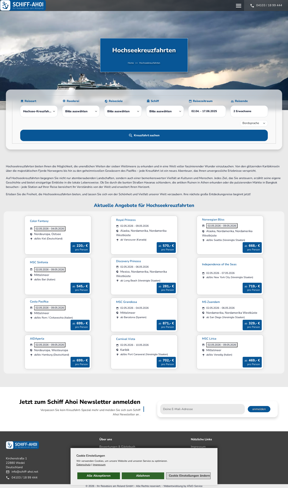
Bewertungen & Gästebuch (117, 447)
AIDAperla (37, 339)
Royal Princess (126, 220)
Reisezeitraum (203, 101)
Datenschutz (199, 462)
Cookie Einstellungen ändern (189, 476)
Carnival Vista (125, 339)
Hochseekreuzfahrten (149, 62)
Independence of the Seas (219, 264)
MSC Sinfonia (39, 262)
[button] (249, 111)
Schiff (155, 101)
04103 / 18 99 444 (24, 478)
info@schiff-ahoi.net (25, 472)
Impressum (198, 447)
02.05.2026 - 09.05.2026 (222, 225)
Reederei (73, 101)
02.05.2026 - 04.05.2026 (50, 228)
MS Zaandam (211, 302)
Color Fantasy (39, 221)
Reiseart (30, 101)
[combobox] (39, 111)
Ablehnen (143, 476)
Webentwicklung (173, 486)
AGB (194, 457)
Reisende (241, 101)
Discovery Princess (128, 261)
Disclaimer (198, 452)
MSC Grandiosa (126, 302)
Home (131, 62)
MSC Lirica (209, 339)
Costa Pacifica (39, 302)
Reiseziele (116, 101)
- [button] (204, 111)
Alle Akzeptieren (99, 476)
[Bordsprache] (254, 123)
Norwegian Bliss (213, 220)
